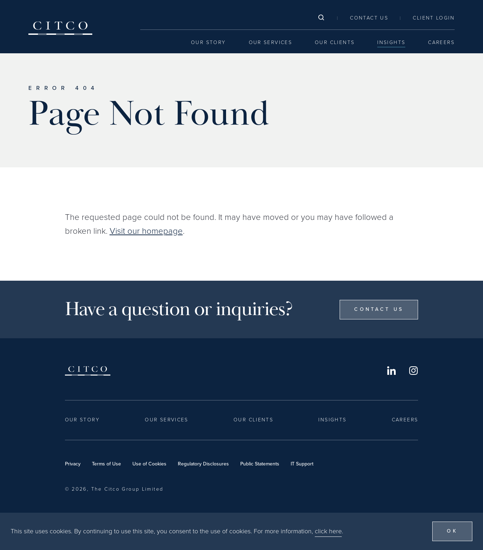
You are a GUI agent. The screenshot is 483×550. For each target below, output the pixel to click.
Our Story (208, 42)
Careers (441, 42)
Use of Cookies (149, 464)
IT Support (302, 464)
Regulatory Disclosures (203, 464)
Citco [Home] (60, 28)
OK (452, 532)
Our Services (270, 42)
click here (328, 531)
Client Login (434, 18)
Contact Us (369, 18)
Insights (391, 42)
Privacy (73, 464)
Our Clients (335, 42)
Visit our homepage (146, 231)
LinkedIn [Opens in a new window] (391, 370)
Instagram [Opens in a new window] (413, 370)
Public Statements (259, 464)
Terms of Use (106, 464)
